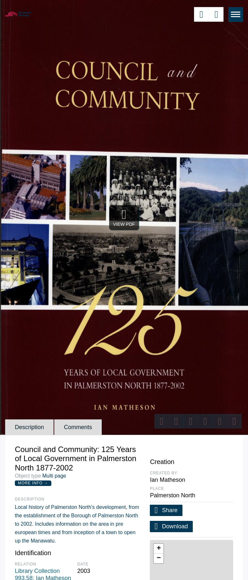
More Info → (33, 483)
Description (29, 427)
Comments (78, 427)
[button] (158, 549)
